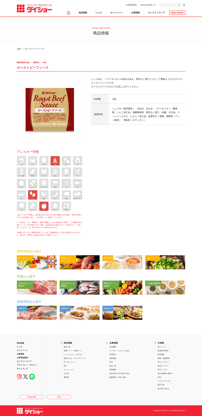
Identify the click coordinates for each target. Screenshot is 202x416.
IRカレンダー (163, 370)
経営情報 (161, 354)
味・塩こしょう (69, 362)
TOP (19, 49)
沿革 (111, 362)
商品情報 (83, 13)
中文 (59, 397)
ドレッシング (69, 370)
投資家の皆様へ (163, 351)
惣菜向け (36, 63)
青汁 (65, 366)
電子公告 (161, 385)
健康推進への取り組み (117, 377)
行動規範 (112, 358)
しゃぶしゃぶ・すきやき (73, 354)
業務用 (66, 377)
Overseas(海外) (146, 5)
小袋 (44, 63)
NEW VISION (177, 12)
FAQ (159, 377)
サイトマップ (22, 369)
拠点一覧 (112, 366)
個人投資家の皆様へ (165, 373)
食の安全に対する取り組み (119, 373)
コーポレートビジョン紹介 (119, 351)
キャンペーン (116, 13)
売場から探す (26, 276)
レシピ (99, 13)
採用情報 (112, 370)
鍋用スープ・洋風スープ (73, 351)
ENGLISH (31, 397)
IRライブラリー (163, 362)
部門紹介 (112, 354)
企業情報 (135, 13)
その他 (66, 373)
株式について (163, 366)
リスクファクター (164, 381)
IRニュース (162, 347)
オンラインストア (156, 13)
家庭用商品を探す (29, 251)
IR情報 (161, 343)
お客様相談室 (131, 5)
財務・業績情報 (163, 358)
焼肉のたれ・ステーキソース (75, 358)
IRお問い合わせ (163, 389)
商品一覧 (67, 347)
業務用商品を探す (23, 63)
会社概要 (112, 347)
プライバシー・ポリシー (27, 365)
